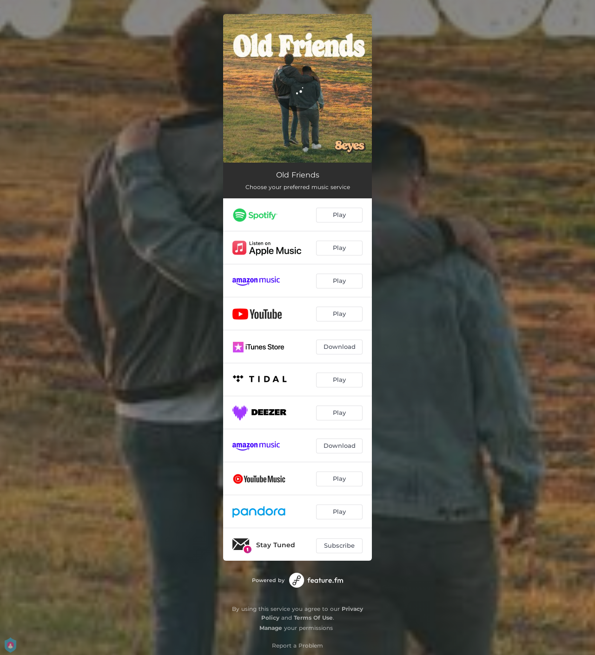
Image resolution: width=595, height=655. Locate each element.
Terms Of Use (313, 617)
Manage (270, 627)
